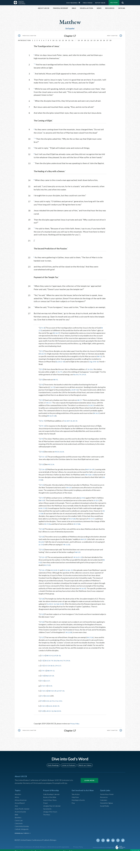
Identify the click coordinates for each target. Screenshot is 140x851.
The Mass (47, 811)
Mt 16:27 (56, 330)
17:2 (41, 366)
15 (69, 38)
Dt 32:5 (97, 497)
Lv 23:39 (73, 387)
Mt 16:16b (69, 567)
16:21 (51, 703)
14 (66, 38)
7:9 (84, 371)
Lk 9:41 (83, 495)
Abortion (18, 791)
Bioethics (18, 814)
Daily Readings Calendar (52, 791)
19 (82, 38)
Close (134, 849)
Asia (16, 803)
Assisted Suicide (21, 808)
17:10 (42, 448)
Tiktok (123, 837)
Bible (17, 811)
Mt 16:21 (96, 410)
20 (85, 38)
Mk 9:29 (91, 536)
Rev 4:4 (79, 371)
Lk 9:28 (57, 652)
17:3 (41, 376)
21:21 (47, 698)
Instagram (118, 837)
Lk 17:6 (49, 541)
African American (21, 797)
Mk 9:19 (42, 497)
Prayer (45, 800)
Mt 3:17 (49, 400)
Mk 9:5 (56, 376)
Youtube (109, 837)
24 (98, 38)
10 (53, 38)
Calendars (104, 797)
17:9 (41, 423)
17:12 (43, 683)
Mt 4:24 (69, 484)
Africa (17, 794)
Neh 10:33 (61, 601)
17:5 (41, 397)
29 (94, 466)
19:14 (88, 371)
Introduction (24, 38)
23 (94, 38)
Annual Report (20, 800)
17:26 (42, 619)
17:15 (42, 482)
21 (88, 38)
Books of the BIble (50, 794)
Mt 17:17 (92, 516)
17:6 (41, 418)
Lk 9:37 (61, 688)
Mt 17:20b (73, 516)
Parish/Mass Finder (107, 791)
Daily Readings (54, 762)
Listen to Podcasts (68, 762)
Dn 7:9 (60, 369)
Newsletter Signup (107, 800)
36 (62, 652)
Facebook (104, 837)
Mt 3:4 (57, 448)
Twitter (100, 837)
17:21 (42, 546)
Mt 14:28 (55, 567)
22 (91, 38)
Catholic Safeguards (22, 826)
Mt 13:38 (69, 629)
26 (104, 38)
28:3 (46, 657)
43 (66, 688)
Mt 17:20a (48, 521)
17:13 (42, 461)
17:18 (42, 526)
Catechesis (19, 820)
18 (79, 38)
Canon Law (19, 817)
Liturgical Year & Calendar (53, 803)
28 (110, 38)
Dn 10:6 (91, 366)
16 (72, 38)
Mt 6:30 (48, 539)
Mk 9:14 (89, 466)
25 (101, 38)
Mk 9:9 (50, 667)
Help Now (75, 794)
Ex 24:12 (69, 358)
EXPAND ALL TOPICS (22, 830)
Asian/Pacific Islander (23, 805)
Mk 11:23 (75, 541)
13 (63, 38)
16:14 (63, 448)
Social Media (105, 803)
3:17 (46, 662)
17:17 (42, 495)
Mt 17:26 (90, 634)
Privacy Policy (75, 720)
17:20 (42, 533)
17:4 (41, 381)
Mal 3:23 (49, 672)
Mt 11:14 (51, 461)
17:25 (42, 611)
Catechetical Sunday (22, 823)
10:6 (56, 657)
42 (78, 387)
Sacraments (47, 805)
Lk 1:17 (48, 678)
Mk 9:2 (41, 356)
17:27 (42, 634)
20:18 (56, 703)
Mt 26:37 (52, 351)
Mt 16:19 (82, 585)
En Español (70, 26)
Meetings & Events (79, 797)
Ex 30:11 (50, 601)
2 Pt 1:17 (60, 662)
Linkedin (114, 837)
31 (60, 567)
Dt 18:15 (91, 402)
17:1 (41, 325)
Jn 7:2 (53, 384)
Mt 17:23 (47, 562)
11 (56, 38)
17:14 (42, 466)
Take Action (76, 791)
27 (107, 38)
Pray (73, 800)
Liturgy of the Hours (50, 808)
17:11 (42, 453)
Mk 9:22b (95, 471)
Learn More (89, 777)
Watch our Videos (84, 762)
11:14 (51, 683)
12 (60, 38)
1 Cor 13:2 (61, 698)
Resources (104, 794)
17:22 (42, 554)
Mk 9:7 (80, 397)
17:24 (42, 567)
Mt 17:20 (46, 477)
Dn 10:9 (68, 418)
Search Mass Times (50, 797)
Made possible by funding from (103, 844)
